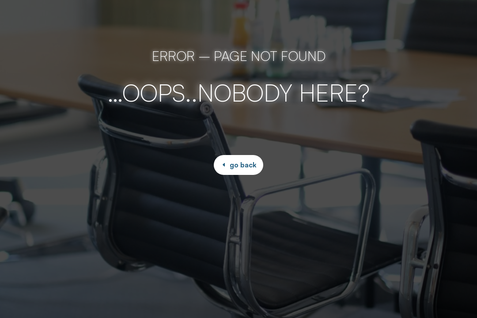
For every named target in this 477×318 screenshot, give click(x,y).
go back (243, 164)
